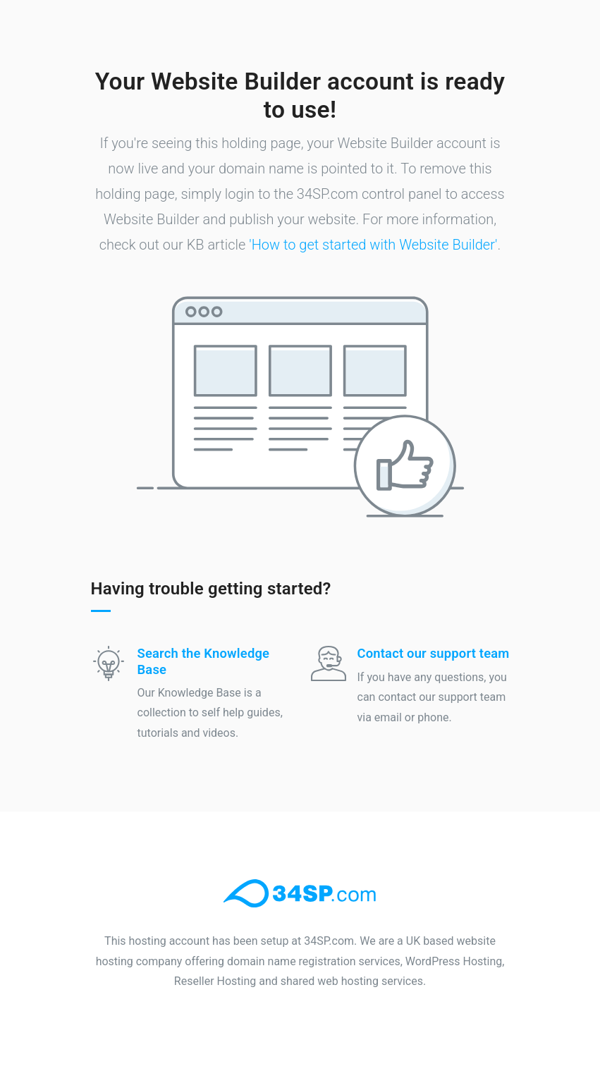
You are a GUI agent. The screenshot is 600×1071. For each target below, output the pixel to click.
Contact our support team (433, 653)
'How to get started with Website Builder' (373, 244)
